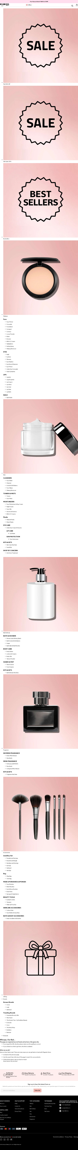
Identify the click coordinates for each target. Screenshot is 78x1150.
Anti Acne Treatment (12, 553)
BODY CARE (7, 649)
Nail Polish (9, 397)
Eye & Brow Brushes (12, 889)
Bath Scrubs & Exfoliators (13, 641)
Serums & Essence (12, 511)
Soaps (8, 643)
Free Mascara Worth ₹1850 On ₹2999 (39, 1)
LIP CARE (10, 531)
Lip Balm (9, 392)
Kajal (8, 354)
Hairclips (9, 870)
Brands (5, 999)
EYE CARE (6, 525)
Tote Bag (9, 878)
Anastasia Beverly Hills (13, 1015)
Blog (1, 1112)
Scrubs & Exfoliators (12, 485)
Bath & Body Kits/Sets (12, 672)
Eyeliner (9, 357)
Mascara (9, 359)
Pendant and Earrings (12, 858)
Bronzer (9, 339)
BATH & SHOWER (9, 636)
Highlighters (10, 344)
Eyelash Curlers (11, 899)
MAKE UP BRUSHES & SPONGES (14, 882)
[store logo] (4, 5)
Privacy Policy (18, 1111)
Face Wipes (10, 488)
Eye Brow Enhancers (12, 364)
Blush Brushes (10, 886)
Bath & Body (33, 1108)
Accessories (32, 1116)
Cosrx (8, 1005)
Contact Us (17, 1106)
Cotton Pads (10, 910)
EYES (5, 352)
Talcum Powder (11, 659)
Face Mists (9, 498)
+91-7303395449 (64, 1105)
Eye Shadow (10, 361)
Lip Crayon (9, 382)
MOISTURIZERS (8, 502)
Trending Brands (9, 1013)
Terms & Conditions (19, 1108)
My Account (14, 1061)
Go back (5, 1054)
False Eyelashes (11, 371)
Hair (31, 1111)
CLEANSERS (7, 478)
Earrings (9, 865)
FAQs (16, 1103)
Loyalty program (4, 1115)
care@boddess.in (64, 1108)
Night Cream (10, 506)
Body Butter (10, 651)
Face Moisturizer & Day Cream (15, 504)
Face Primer (10, 322)
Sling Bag (9, 876)
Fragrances (32, 1119)
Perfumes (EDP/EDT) (12, 764)
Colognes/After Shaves (13, 768)
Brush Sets (9, 891)
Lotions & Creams (11, 654)
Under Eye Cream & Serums (14, 528)
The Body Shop (11, 1027)
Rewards (5, 1035)
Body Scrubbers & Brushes (14, 918)
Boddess (9, 1030)
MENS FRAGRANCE (10, 761)
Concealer (9, 324)
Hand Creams (10, 664)
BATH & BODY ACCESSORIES (13, 916)
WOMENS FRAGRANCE (11, 753)
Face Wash (9, 480)
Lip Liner (9, 387)
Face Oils (9, 509)
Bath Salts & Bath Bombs (13, 646)
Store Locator (3, 1106)
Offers (29, 5)
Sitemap (76, 1137)
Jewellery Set (8, 856)
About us (2, 1103)
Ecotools (9, 1022)
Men (31, 1114)
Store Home (6, 1061)
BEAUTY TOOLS (9, 897)
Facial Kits (9, 547)
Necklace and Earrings (12, 863)
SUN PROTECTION (13, 537)
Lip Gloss (9, 384)
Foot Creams (10, 667)
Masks (5, 517)
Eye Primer (10, 366)
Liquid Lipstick (10, 379)
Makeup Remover (11, 348)
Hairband (9, 868)
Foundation (10, 326)
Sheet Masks (10, 522)
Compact (9, 329)
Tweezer (9, 902)
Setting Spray (10, 346)
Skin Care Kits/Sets (12, 545)
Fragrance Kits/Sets (12, 774)
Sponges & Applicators (13, 894)
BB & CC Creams (11, 514)
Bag (4, 874)
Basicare (9, 1032)
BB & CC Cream (11, 341)
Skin (31, 1106)
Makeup (31, 1103)
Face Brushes (10, 884)
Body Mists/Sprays (12, 755)
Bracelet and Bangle (12, 860)
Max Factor (10, 1017)
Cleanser (9, 483)
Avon (8, 1025)
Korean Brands (8, 1002)
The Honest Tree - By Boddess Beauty (17, 1020)
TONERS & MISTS (9, 493)
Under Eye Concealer (12, 369)
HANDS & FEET (8, 662)
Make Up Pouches (11, 904)
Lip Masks (12, 533)
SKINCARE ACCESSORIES (12, 908)
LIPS (4, 375)
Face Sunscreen (14, 539)
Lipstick (9, 377)
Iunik (8, 1007)
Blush (8, 336)
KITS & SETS (7, 542)
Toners (8, 496)
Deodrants (9, 758)
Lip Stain (9, 389)
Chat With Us (64, 1111)
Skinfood (9, 1009)
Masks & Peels (10, 519)
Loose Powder (11, 334)
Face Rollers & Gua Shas (13, 912)
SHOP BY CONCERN (10, 550)
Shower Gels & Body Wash (14, 638)
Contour (9, 331)
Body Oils (9, 656)
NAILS (5, 395)
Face (5, 319)
